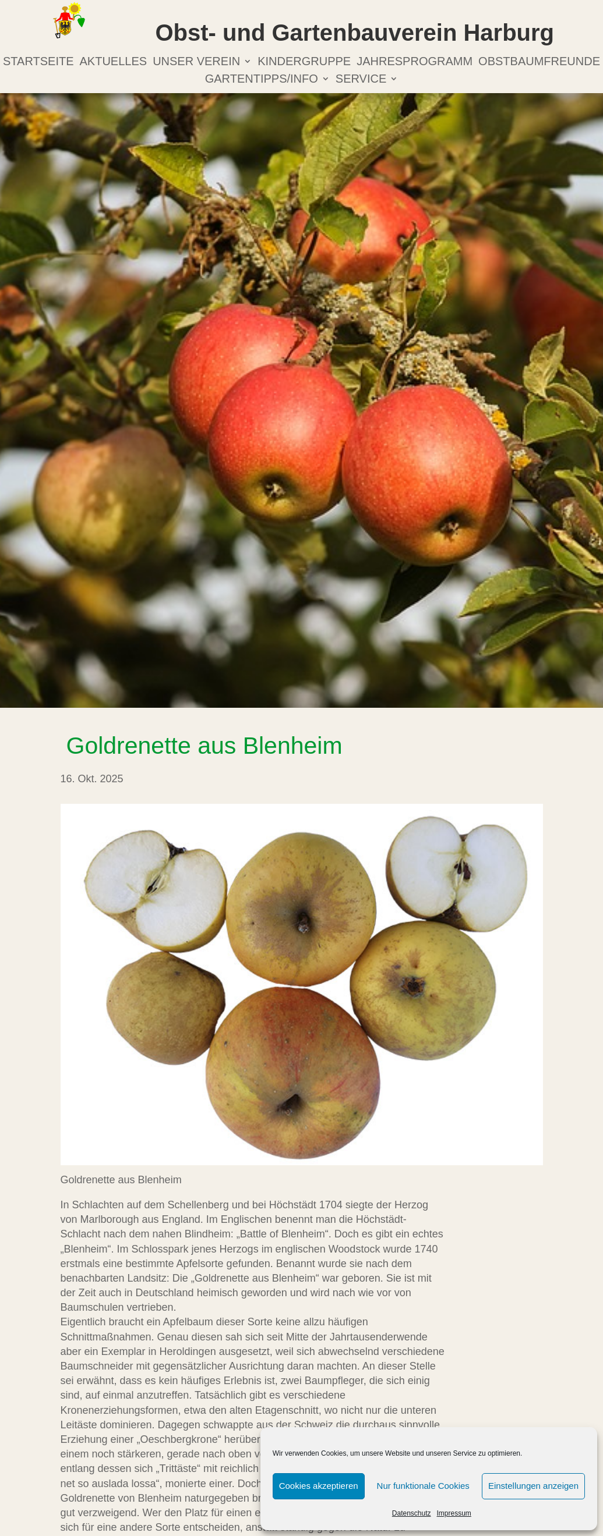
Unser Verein (196, 62)
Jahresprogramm (414, 62)
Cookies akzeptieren (318, 1486)
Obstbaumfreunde (539, 62)
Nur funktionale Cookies (423, 1486)
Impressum (454, 1513)
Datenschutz (411, 1513)
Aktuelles (113, 62)
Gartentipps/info (261, 80)
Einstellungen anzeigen (533, 1486)
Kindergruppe (304, 62)
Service (361, 80)
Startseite (38, 62)
